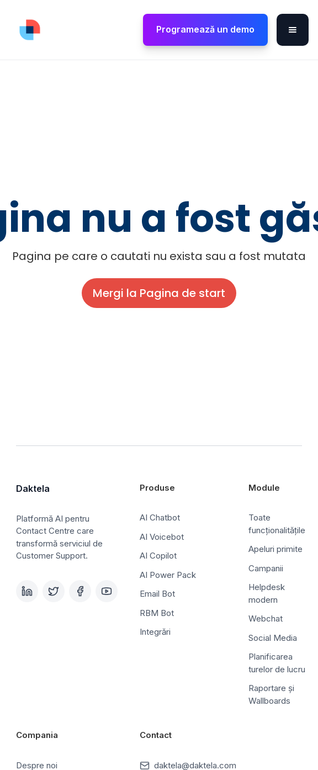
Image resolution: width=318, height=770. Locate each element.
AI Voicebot (162, 537)
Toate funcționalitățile (276, 523)
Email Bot (157, 593)
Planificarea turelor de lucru (276, 663)
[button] (293, 30)
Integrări (155, 631)
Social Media (272, 638)
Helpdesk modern (266, 593)
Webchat (265, 618)
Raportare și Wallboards (271, 694)
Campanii (265, 568)
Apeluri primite (275, 549)
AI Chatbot (160, 517)
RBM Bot (157, 613)
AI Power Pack (168, 575)
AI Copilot (158, 555)
